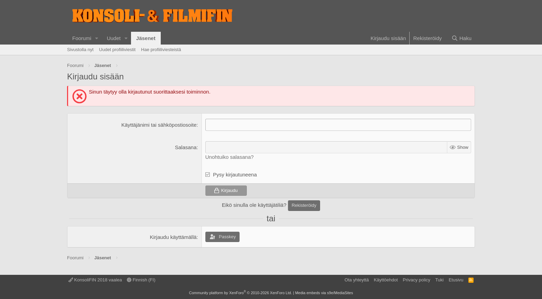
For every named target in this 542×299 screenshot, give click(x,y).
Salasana (186, 147)
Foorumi (81, 38)
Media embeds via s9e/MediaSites (324, 293)
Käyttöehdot (386, 279)
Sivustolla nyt (80, 49)
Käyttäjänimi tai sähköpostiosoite (159, 125)
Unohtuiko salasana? (229, 157)
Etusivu (456, 279)
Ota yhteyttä (357, 279)
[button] (97, 38)
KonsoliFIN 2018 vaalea (95, 279)
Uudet (114, 38)
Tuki (439, 279)
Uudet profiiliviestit (117, 49)
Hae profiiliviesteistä (161, 49)
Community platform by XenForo (240, 293)
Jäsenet (146, 38)
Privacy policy (416, 279)
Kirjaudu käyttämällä (173, 237)
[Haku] (461, 38)
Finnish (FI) (141, 279)
